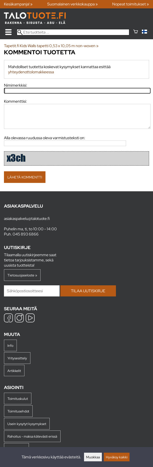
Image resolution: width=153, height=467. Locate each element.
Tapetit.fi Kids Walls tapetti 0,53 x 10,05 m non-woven (51, 45)
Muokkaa (93, 457)
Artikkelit (14, 370)
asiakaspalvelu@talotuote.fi (27, 218)
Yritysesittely (17, 358)
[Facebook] (8, 318)
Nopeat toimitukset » (130, 4)
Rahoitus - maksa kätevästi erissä (32, 436)
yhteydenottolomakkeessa (31, 72)
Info (10, 345)
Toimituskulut (17, 398)
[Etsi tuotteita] (73, 32)
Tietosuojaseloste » (22, 275)
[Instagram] (19, 318)
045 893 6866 (26, 234)
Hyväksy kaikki (117, 457)
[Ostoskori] (135, 32)
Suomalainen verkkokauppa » (72, 4)
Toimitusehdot (18, 411)
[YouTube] (30, 318)
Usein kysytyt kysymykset (26, 423)
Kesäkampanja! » (18, 4)
